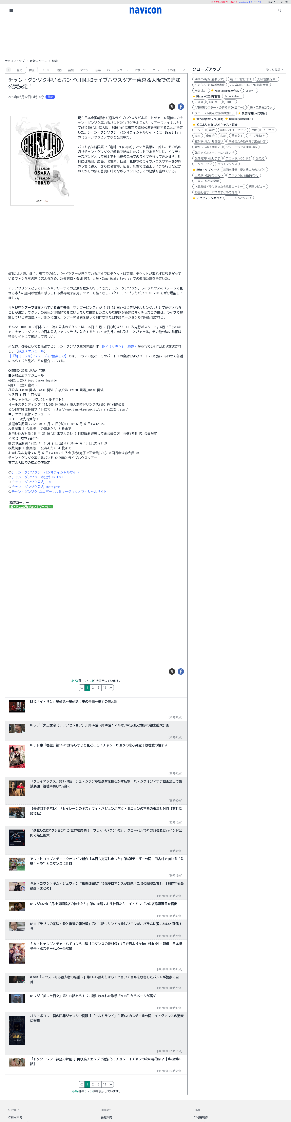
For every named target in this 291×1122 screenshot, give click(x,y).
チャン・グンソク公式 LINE (32, 482)
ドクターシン (203, 164)
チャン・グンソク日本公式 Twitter (37, 477)
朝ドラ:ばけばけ (240, 79)
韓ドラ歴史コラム (261, 107)
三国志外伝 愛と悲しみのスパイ (244, 169)
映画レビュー (257, 186)
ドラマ (45, 70)
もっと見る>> (238, 198)
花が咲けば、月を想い (209, 141)
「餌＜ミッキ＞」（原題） (118, 346)
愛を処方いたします (207, 158)
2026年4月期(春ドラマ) (210, 79)
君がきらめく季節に (207, 147)
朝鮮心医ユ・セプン (233, 130)
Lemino (214, 102)
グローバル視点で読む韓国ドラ (214, 113)
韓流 (32, 70)
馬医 (254, 130)
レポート (122, 70)
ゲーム (156, 70)
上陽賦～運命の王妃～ (209, 175)
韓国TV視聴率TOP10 (241, 119)
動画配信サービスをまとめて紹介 (216, 192)
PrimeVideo (233, 96)
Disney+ (249, 90)
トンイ (199, 130)
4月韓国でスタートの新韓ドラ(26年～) (219, 107)
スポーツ (140, 70)
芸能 (71, 70)
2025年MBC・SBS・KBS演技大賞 (249, 85)
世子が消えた (257, 135)
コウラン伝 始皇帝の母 (243, 175)
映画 (59, 70)
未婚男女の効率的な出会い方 (247, 141)
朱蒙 (223, 135)
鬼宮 (197, 135)
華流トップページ (207, 170)
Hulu (230, 102)
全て (19, 70)
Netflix (201, 90)
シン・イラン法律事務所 (241, 147)
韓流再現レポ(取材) (254, 113)
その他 (171, 70)
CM (108, 70)
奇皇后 (210, 135)
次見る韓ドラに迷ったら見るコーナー (219, 186)
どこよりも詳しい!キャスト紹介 (216, 124)
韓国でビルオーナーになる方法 (214, 152)
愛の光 (260, 158)
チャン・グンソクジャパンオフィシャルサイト (45, 472)
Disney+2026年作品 (208, 96)
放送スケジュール (31, 351)
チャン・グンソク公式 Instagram (36, 486)
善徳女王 (237, 135)
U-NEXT (199, 102)
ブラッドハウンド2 (238, 158)
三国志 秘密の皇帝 (207, 181)
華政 (212, 130)
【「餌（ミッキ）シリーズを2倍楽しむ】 (38, 356)
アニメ (84, 70)
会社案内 (106, 1117)
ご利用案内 (15, 1117)
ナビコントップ (15, 61)
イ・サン (268, 130)
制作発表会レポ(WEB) (209, 119)
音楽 (98, 70)
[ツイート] (172, 106)
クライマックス (227, 164)
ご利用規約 (200, 1117)
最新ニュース (38, 61)
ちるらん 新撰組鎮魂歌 (210, 85)
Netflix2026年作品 (227, 90)
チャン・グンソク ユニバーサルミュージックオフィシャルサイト (59, 491)
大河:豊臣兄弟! (267, 79)
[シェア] (181, 106)
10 (121, 687)
